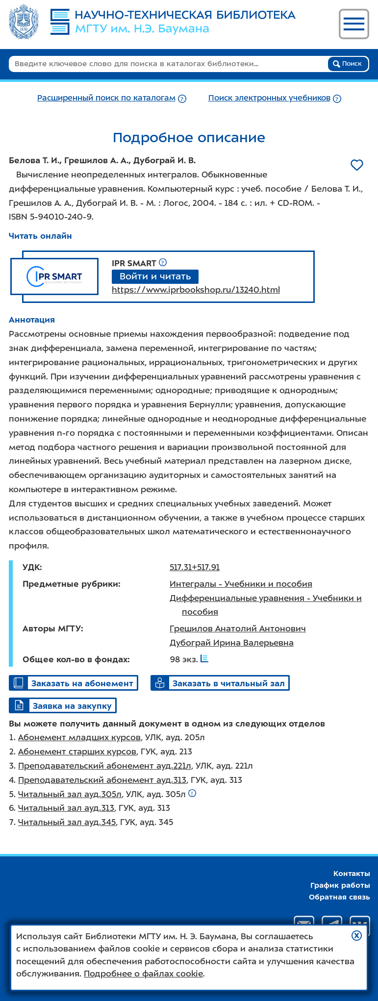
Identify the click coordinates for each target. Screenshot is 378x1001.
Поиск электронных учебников (269, 98)
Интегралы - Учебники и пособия (241, 583)
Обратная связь (339, 897)
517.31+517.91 (195, 567)
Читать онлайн (40, 235)
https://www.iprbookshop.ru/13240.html (196, 289)
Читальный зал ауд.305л (70, 794)
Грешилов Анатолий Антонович (238, 628)
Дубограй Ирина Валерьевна (232, 642)
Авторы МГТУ (52, 628)
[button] (357, 935)
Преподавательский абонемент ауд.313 (102, 780)
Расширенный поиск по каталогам (106, 98)
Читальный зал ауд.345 (67, 822)
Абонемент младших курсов (79, 737)
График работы (340, 885)
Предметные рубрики (70, 583)
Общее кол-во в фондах (75, 659)
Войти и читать (155, 276)
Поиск (347, 64)
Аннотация (32, 319)
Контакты (351, 873)
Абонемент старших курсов (77, 751)
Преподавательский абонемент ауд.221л (104, 765)
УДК (31, 567)
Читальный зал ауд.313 (66, 807)
